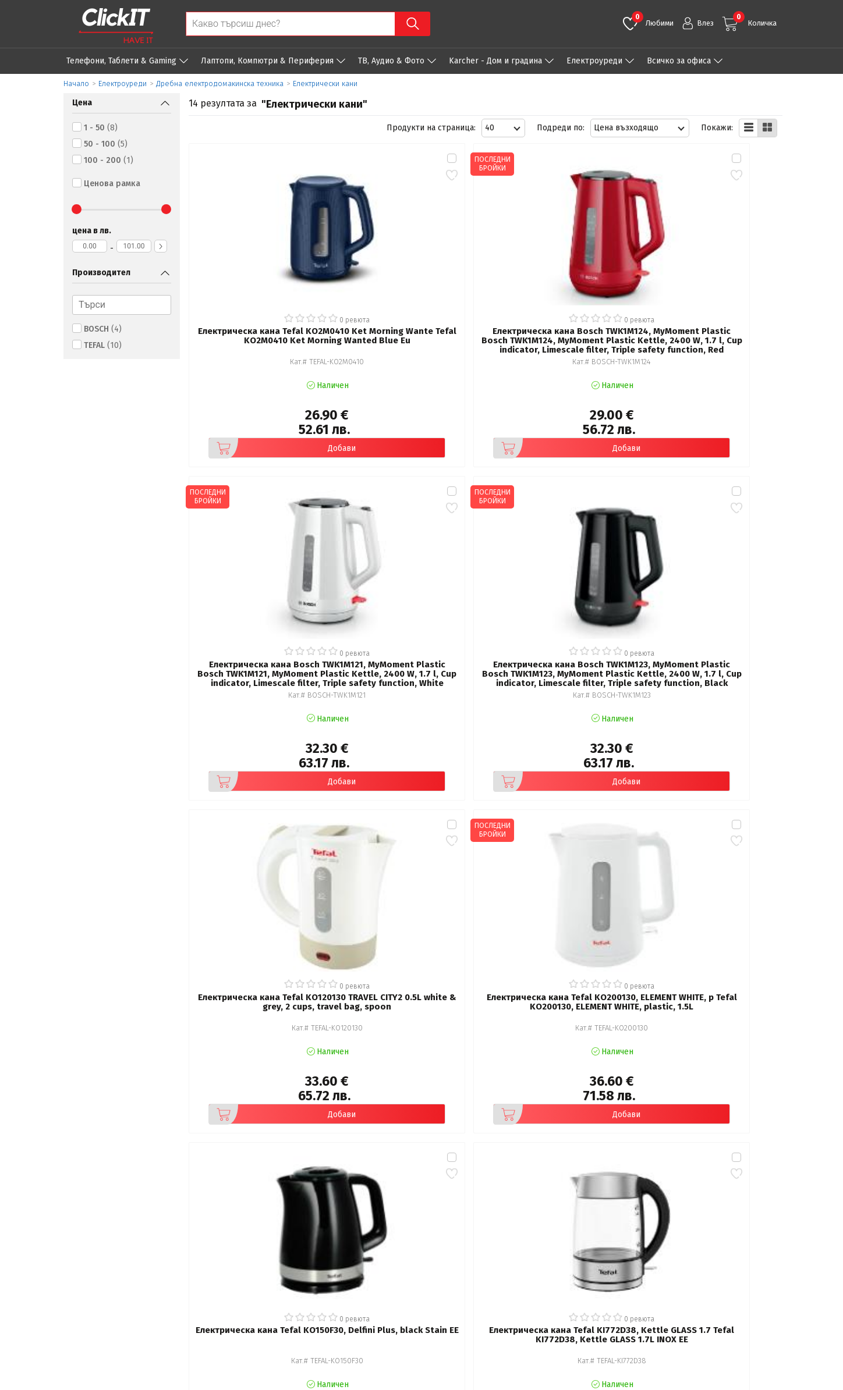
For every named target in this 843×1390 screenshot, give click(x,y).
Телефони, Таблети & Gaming (121, 61)
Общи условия (277, 1232)
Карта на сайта (278, 1281)
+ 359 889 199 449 (719, 1250)
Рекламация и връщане (487, 1232)
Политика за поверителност (304, 1248)
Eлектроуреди (594, 61)
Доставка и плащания (483, 1248)
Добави (250, 366)
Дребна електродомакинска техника (220, 83)
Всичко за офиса (679, 61)
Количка (755, 19)
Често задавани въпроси (297, 1265)
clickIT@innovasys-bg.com (733, 1235)
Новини (456, 1265)
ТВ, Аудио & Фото (391, 61)
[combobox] (503, 128)
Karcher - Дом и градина (495, 61)
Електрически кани (325, 83)
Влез (705, 23)
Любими (653, 19)
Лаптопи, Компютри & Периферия (267, 61)
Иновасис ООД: (360, 1381)
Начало (76, 83)
